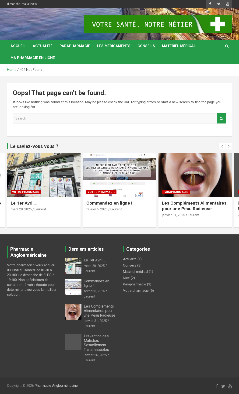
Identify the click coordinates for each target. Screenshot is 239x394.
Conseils (146, 46)
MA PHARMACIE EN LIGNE (33, 58)
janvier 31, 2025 (173, 215)
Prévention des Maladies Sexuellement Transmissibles (96, 343)
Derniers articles (86, 249)
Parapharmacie (75, 46)
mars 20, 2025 (21, 209)
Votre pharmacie (25, 192)
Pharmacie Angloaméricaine (56, 386)
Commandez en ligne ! (109, 203)
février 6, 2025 (97, 209)
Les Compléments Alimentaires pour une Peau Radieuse (194, 206)
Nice (126, 278)
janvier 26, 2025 (95, 355)
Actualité (43, 46)
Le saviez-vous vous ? (34, 146)
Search (221, 118)
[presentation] (222, 146)
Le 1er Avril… (24, 203)
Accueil (18, 46)
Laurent (40, 209)
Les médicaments (113, 46)
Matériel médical (179, 46)
